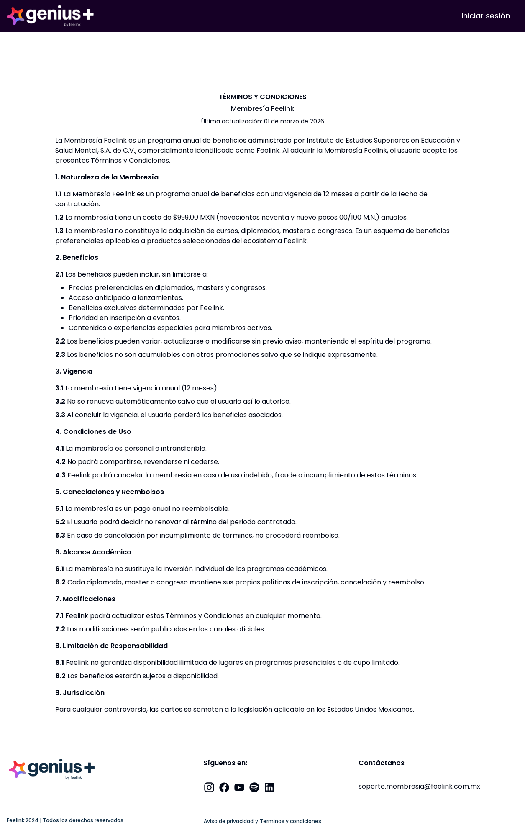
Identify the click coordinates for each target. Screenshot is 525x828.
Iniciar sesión (485, 15)
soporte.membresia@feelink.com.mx (419, 786)
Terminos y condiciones (290, 821)
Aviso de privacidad (229, 821)
